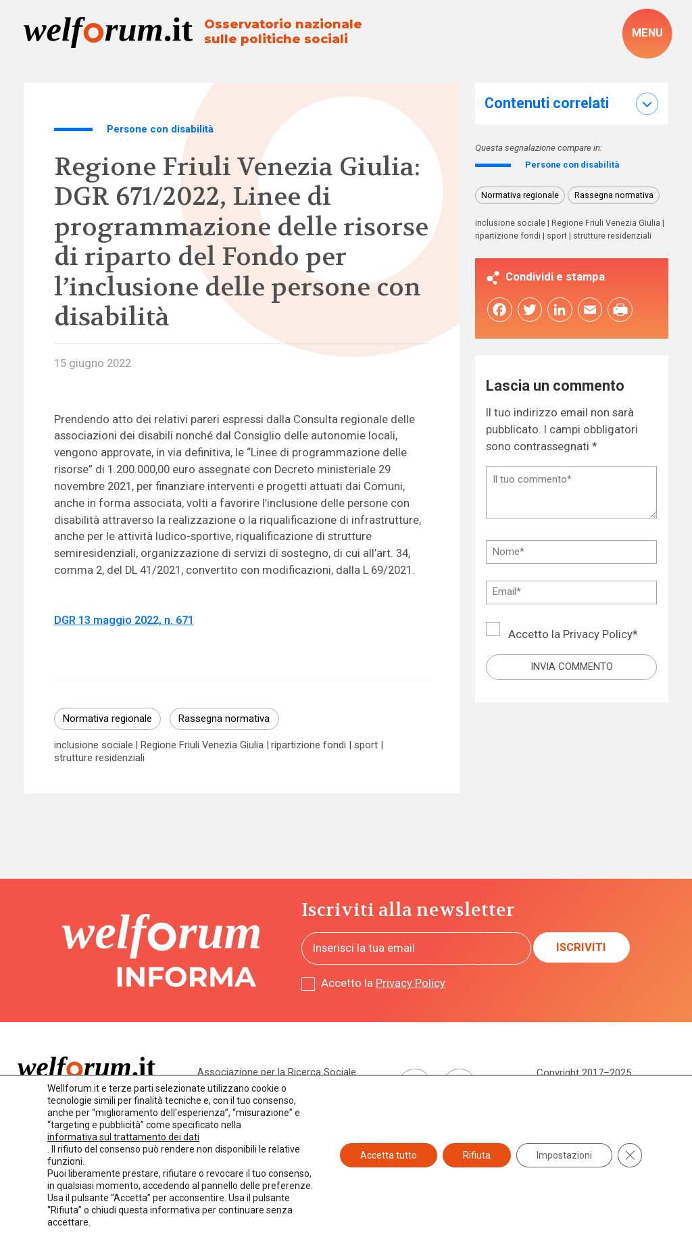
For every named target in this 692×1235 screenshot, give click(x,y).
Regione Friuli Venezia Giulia (202, 745)
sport (366, 745)
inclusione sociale (93, 745)
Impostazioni (564, 1155)
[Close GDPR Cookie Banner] (630, 1155)
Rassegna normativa (224, 718)
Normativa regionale (107, 718)
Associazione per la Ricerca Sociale (276, 1072)
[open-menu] (647, 34)
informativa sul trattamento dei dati (123, 1137)
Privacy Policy (598, 635)
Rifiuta (477, 1155)
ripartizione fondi (308, 745)
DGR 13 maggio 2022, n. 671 (124, 620)
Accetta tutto (388, 1155)
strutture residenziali (99, 758)
